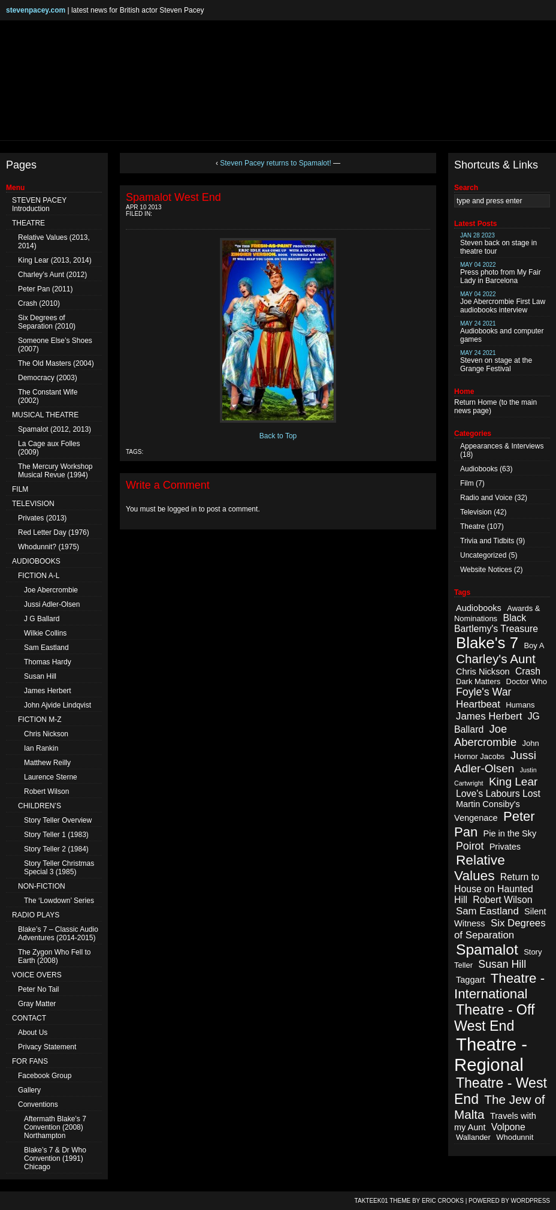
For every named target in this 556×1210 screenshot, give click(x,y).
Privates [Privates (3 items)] (505, 846)
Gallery (29, 1090)
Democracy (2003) (47, 378)
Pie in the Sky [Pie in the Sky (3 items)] (509, 833)
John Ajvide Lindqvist (57, 705)
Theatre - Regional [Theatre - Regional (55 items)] (490, 1054)
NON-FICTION (41, 886)
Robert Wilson (46, 791)
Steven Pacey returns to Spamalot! (275, 163)
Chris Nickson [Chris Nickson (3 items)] (483, 671)
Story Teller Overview (58, 820)
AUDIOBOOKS (36, 561)
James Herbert (47, 691)
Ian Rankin (41, 748)
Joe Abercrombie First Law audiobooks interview (502, 302)
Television (476, 512)
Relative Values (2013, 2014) (54, 241)
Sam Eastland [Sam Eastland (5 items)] (487, 911)
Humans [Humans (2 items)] (520, 704)
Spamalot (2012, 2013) (54, 429)
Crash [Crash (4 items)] (527, 671)
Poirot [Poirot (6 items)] (470, 846)
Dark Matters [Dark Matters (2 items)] (478, 681)
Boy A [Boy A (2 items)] (534, 645)
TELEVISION (33, 503)
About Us (32, 1032)
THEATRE (28, 223)
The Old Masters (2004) (56, 363)
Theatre (472, 526)
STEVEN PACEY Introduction (39, 204)
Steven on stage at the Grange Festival (496, 361)
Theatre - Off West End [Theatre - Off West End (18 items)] (494, 1018)
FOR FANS (30, 1061)
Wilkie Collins (45, 633)
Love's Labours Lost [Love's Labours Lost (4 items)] (498, 793)
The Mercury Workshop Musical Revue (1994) (55, 470)
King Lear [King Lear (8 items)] (513, 781)
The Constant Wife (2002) (47, 396)
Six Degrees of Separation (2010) (46, 322)
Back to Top (278, 436)
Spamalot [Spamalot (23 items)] (487, 949)
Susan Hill (40, 676)
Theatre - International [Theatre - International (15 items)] (499, 986)
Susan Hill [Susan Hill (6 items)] (502, 964)
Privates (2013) (42, 518)
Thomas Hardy (47, 662)
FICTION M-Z (40, 719)
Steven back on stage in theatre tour (498, 243)
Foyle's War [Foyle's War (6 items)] (483, 692)
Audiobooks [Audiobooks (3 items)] (478, 608)
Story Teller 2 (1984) (56, 849)
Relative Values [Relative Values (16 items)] (479, 868)
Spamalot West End (173, 197)
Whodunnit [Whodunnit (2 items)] (514, 1137)
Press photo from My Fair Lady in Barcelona (500, 273)
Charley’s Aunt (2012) (52, 274)
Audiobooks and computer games (501, 332)
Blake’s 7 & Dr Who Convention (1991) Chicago (55, 1158)
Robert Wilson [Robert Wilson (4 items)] (502, 900)
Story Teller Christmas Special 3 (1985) (59, 867)
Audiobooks (479, 469)
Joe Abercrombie (51, 590)
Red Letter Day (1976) (53, 532)
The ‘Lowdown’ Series (59, 900)
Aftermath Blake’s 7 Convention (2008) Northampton (55, 1127)
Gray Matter (37, 1004)
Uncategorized (483, 555)
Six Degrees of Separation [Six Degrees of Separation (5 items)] (500, 929)
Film (467, 483)
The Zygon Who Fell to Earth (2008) (54, 956)
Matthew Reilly (47, 762)
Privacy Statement (47, 1047)
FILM (20, 489)
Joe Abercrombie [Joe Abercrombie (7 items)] (485, 735)
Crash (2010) (39, 303)
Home (487, 402)
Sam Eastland (46, 647)
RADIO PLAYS (35, 915)
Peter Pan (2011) (45, 289)
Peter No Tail (38, 989)
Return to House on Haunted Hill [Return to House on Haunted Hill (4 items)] (496, 888)
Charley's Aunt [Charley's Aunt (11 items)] (496, 659)
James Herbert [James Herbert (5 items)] (489, 716)
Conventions (38, 1104)
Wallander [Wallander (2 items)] (473, 1137)
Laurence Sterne (50, 777)
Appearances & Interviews (501, 446)
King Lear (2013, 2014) (55, 260)
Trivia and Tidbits (487, 541)
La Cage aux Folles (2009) (49, 448)
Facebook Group (44, 1075)
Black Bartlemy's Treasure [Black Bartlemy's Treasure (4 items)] (496, 623)
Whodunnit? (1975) (48, 547)
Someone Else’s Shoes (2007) (55, 344)
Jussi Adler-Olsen (52, 604)
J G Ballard (41, 619)
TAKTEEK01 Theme (383, 1200)
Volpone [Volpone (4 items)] (508, 1127)
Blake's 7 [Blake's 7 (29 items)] (487, 642)
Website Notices (486, 569)
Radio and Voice (486, 497)
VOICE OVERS (37, 975)
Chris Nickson (46, 734)
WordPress (530, 1200)
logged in (182, 509)
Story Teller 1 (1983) (56, 834)
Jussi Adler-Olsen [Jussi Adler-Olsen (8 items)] (495, 762)
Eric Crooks (443, 1200)
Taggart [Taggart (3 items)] (470, 980)
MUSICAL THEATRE (45, 415)
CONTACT (29, 1018)
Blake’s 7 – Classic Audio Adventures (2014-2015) (58, 933)
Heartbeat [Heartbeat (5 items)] (478, 704)
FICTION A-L (38, 575)
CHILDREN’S (39, 806)
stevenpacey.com (35, 10)
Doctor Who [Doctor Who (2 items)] (526, 681)
